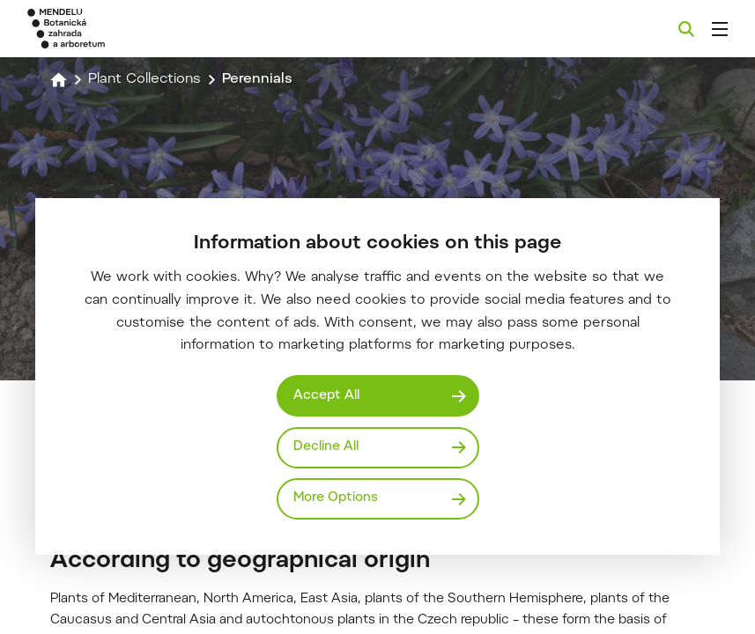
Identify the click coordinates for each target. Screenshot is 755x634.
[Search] (686, 29)
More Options (335, 498)
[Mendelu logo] (120, 28)
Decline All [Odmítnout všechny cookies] (326, 446)
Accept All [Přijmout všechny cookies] (326, 395)
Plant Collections (144, 79)
